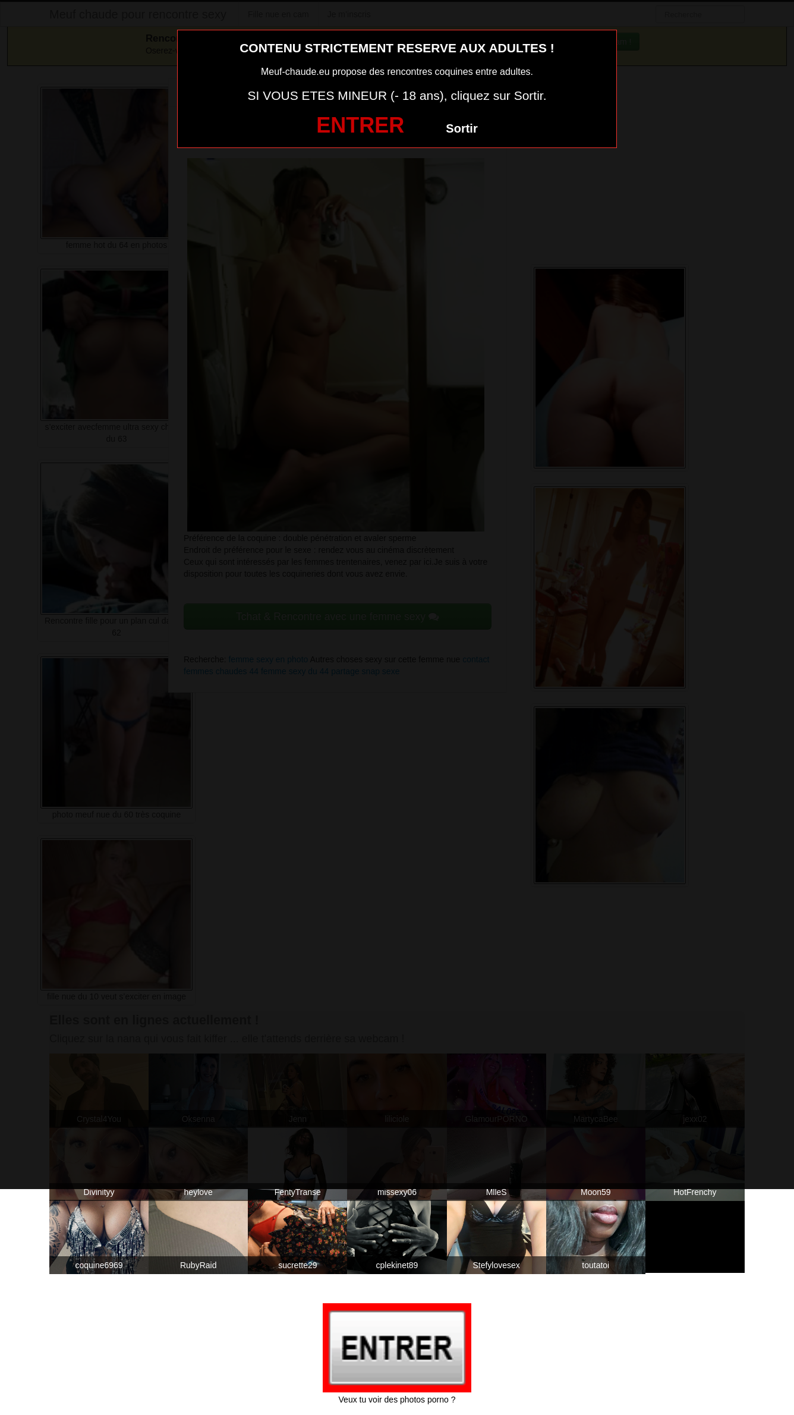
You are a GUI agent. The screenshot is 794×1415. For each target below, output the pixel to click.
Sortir (461, 128)
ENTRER (360, 125)
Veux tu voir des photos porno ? (397, 1399)
